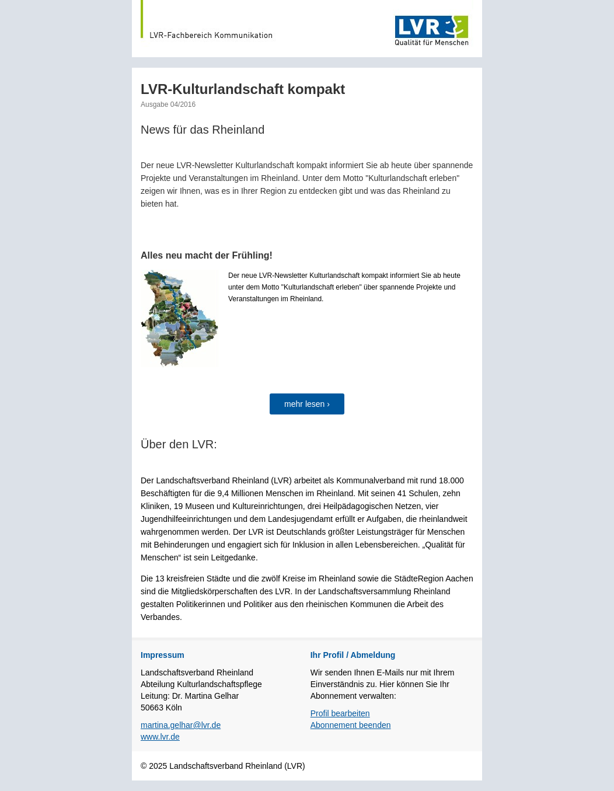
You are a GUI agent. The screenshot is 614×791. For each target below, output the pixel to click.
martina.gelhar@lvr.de (181, 725)
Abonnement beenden (351, 725)
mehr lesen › (307, 404)
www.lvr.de (160, 736)
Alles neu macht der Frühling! (207, 255)
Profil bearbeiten (340, 713)
